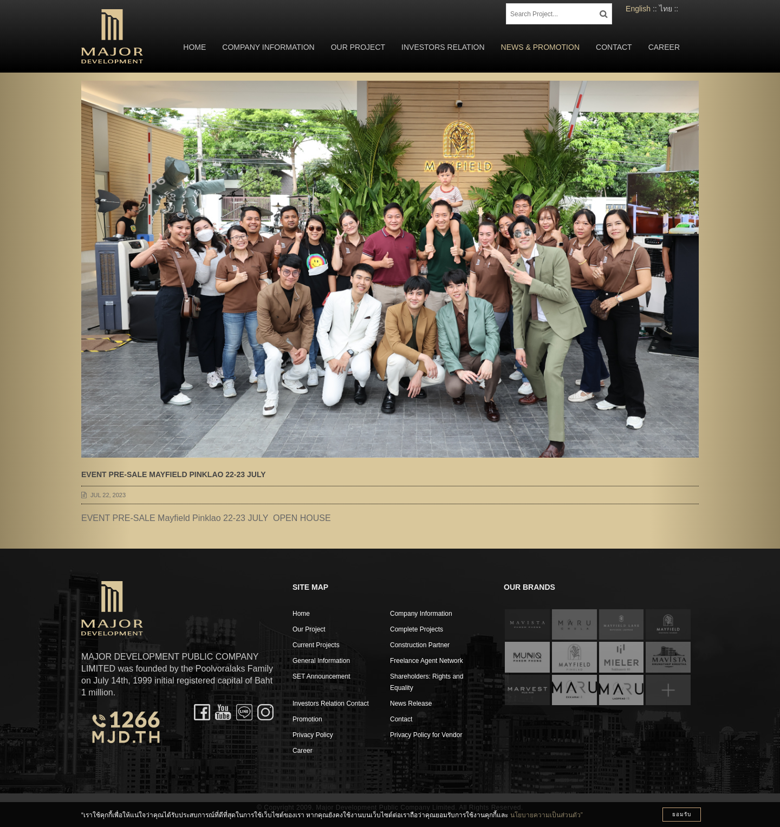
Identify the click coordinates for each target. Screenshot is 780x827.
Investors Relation (443, 47)
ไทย (665, 8)
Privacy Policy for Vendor (426, 735)
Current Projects (316, 645)
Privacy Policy (312, 735)
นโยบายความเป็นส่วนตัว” (546, 815)
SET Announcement (321, 676)
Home (194, 47)
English (638, 8)
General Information (321, 661)
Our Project (358, 47)
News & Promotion (540, 47)
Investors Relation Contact (330, 703)
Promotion (307, 719)
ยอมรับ (681, 814)
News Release (411, 703)
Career (664, 47)
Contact (614, 47)
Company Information (268, 47)
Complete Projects (416, 629)
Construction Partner (420, 645)
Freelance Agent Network (426, 661)
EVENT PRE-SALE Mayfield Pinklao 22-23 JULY (173, 474)
